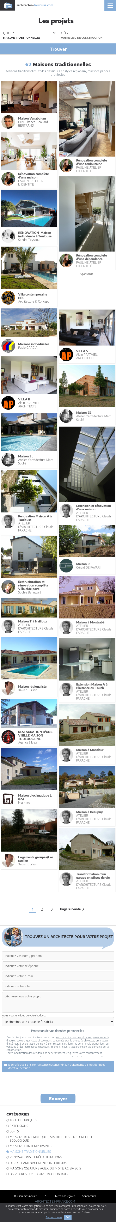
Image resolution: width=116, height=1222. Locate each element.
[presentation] (58, 1082)
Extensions (19, 1125)
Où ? (64, 33)
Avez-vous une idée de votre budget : (24, 1015)
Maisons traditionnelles (30, 1151)
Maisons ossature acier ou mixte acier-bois (45, 1168)
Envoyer (58, 1098)
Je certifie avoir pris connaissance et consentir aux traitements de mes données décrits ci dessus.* (54, 1066)
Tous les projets (23, 1120)
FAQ (45, 1196)
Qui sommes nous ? (25, 1196)
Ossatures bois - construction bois (39, 1174)
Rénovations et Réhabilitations (36, 1157)
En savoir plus (54, 1217)
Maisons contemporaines (30, 1146)
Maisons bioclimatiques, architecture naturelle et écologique (52, 1138)
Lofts (14, 1131)
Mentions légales (65, 1196)
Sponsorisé (86, 273)
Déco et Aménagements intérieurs (38, 1163)
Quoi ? (29, 33)
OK (67, 1217)
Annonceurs (89, 1196)
